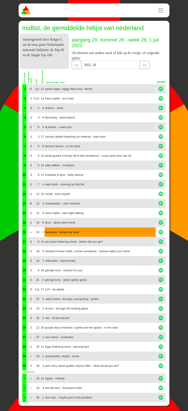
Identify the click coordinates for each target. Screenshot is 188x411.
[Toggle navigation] (161, 10)
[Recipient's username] (110, 65)
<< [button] (76, 65)
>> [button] (144, 65)
